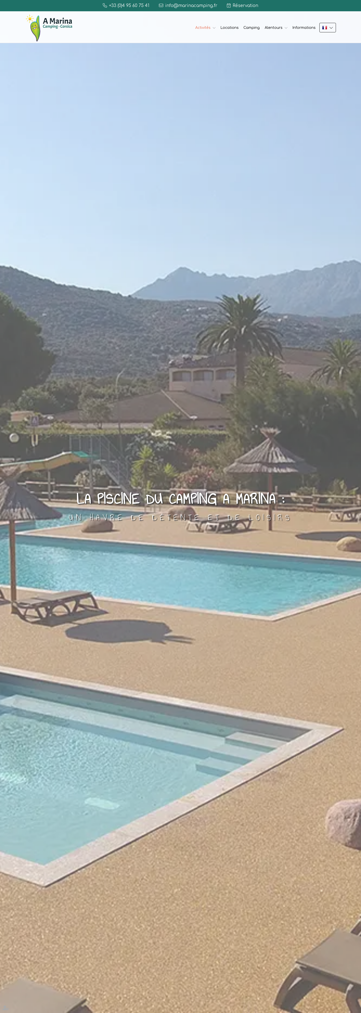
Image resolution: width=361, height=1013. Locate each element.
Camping (251, 28)
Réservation (245, 5)
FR (327, 27)
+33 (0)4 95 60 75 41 (129, 5)
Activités (203, 28)
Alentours (274, 28)
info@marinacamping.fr (191, 5)
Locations (229, 28)
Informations (304, 28)
